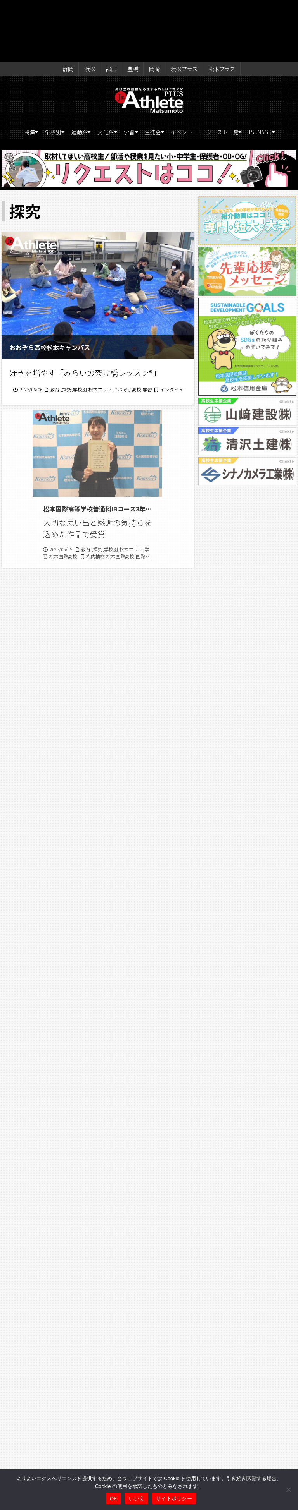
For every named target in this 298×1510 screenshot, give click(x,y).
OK (113, 1498)
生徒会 (176, 74)
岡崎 (149, 8)
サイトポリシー (174, 1498)
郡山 (111, 8)
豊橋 (130, 8)
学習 (146, 74)
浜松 (92, 8)
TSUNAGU (147, 87)
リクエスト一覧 (255, 74)
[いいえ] (288, 1489)
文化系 (117, 74)
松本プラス (215, 8)
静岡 (73, 8)
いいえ (136, 1498)
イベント (211, 74)
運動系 (84, 74)
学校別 (52, 74)
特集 (22, 74)
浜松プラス (177, 8)
